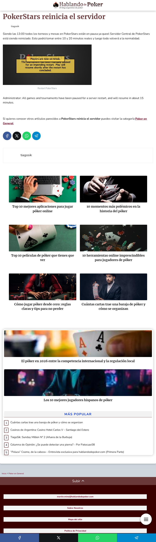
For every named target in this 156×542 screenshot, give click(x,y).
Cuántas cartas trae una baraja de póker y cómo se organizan (46, 422)
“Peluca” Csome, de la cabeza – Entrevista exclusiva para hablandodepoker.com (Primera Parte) (67, 452)
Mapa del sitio (75, 519)
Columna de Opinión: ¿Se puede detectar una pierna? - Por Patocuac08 (52, 444)
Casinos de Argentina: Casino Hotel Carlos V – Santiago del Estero (49, 430)
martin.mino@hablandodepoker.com (75, 496)
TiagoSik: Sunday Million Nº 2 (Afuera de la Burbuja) (41, 437)
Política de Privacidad (75, 530)
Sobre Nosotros (75, 508)
